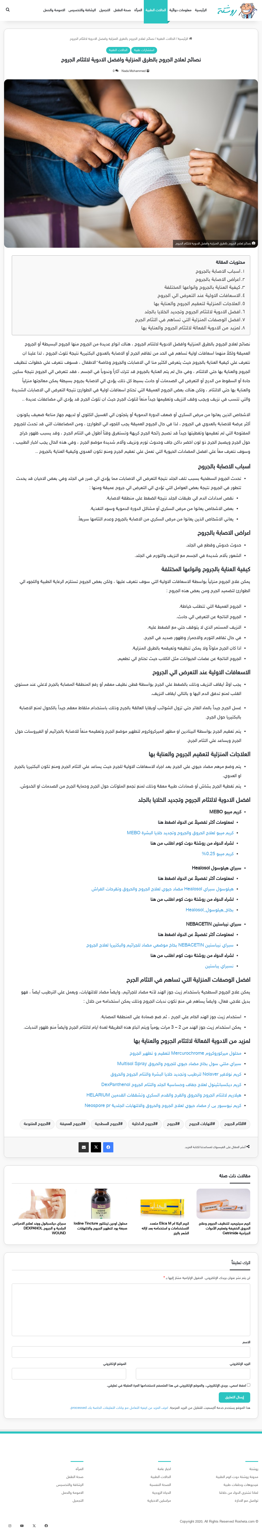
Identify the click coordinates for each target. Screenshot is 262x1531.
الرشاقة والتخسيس (82, 10)
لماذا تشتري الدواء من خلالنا (238, 1493)
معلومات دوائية (180, 10)
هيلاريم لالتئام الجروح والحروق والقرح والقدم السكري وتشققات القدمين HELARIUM (163, 1095)
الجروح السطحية (107, 1124)
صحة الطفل (122, 10)
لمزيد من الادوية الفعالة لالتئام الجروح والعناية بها (190, 328)
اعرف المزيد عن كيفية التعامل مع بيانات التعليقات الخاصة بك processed (119, 1408)
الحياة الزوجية (161, 1493)
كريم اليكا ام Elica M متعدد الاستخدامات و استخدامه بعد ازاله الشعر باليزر (165, 1229)
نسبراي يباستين (219, 966)
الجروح (172, 1124)
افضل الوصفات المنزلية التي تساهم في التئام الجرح (187, 320)
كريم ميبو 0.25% (218, 854)
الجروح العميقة (71, 1124)
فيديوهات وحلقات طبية (241, 1485)
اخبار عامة (164, 1469)
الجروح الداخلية (143, 1124)
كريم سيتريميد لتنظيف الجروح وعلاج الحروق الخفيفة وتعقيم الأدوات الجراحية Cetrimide (224, 1229)
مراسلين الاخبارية (159, 1501)
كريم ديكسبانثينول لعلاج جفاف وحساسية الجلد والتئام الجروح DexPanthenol (171, 1085)
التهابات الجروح (201, 1124)
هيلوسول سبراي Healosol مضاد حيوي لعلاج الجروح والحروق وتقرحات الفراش (163, 889)
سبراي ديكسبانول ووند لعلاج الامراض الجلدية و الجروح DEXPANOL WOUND (39, 1229)
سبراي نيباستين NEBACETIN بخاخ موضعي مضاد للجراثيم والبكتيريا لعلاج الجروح (160, 945)
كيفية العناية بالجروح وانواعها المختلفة (202, 288)
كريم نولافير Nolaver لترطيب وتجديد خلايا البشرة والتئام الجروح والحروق (176, 1074)
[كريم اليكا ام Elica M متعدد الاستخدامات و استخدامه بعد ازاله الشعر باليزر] (162, 1204)
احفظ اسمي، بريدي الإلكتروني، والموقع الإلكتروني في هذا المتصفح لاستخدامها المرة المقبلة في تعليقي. (176, 1386)
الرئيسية (200, 10)
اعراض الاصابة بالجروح (217, 280)
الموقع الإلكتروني (114, 1364)
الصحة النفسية (160, 1485)
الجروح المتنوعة (36, 1124)
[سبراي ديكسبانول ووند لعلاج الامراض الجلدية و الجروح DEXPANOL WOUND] (39, 1204)
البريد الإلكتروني (240, 1364)
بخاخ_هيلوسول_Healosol (210, 910)
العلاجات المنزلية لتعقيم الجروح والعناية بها (197, 304)
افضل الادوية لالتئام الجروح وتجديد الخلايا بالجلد (192, 312)
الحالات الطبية (156, 10)
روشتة (253, 1469)
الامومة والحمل (54, 10)
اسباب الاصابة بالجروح (218, 272)
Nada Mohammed (134, 71)
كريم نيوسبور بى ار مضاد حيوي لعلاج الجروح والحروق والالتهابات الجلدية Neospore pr (163, 1106)
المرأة (138, 10)
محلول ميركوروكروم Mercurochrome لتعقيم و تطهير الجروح (185, 1053)
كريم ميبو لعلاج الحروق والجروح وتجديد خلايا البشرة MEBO (180, 833)
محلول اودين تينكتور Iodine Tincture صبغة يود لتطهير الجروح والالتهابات (100, 1226)
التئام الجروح (234, 1124)
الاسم (246, 1342)
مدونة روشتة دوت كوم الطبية (237, 1477)
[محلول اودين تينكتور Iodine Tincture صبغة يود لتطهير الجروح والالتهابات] (100, 1204)
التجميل (104, 10)
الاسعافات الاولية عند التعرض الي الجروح (199, 296)
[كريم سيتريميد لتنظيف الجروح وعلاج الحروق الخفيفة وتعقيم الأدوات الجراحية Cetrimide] (223, 1204)
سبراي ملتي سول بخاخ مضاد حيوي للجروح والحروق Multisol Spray (179, 1064)
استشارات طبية (144, 50)
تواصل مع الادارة (246, 1501)
